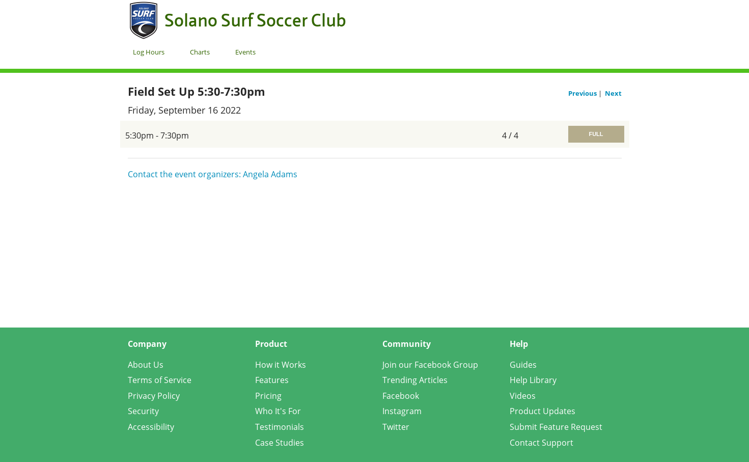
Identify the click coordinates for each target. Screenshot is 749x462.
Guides (523, 364)
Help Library (533, 380)
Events (245, 52)
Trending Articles (415, 380)
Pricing (268, 395)
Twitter (395, 426)
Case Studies (279, 442)
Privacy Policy (154, 395)
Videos (523, 395)
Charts (200, 52)
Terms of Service (159, 380)
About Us (145, 364)
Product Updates (542, 411)
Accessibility (151, 426)
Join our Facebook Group (430, 364)
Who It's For (278, 411)
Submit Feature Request (556, 426)
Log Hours (148, 52)
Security (143, 411)
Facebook (400, 395)
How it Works (280, 364)
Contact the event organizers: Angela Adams (212, 174)
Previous (583, 93)
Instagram (402, 411)
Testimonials (279, 426)
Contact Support (541, 442)
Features (272, 380)
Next (613, 93)
